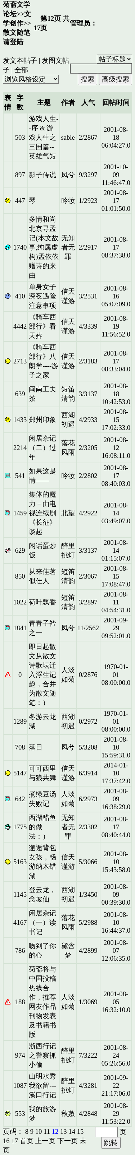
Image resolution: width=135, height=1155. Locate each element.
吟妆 (68, 200)
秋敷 (68, 1113)
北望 (68, 513)
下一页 (67, 1141)
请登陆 (13, 42)
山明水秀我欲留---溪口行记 (42, 1085)
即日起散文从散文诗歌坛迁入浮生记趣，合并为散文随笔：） (42, 674)
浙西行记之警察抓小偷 (42, 1055)
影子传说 (42, 174)
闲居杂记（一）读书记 (42, 922)
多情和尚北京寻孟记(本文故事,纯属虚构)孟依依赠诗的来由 (43, 247)
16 (6, 1141)
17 (14, 1141)
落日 (35, 747)
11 (47, 1131)
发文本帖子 (20, 60)
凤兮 (68, 174)
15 (80, 1131)
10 (38, 1131)
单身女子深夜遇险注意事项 (42, 296)
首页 (26, 1141)
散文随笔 (16, 32)
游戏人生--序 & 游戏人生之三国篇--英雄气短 (43, 137)
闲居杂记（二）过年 (42, 448)
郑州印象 (42, 419)
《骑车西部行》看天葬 (42, 326)
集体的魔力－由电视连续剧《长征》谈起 (42, 513)
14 (71, 1131)
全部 (21, 70)
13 (63, 1131)
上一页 (45, 1141)
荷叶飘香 (42, 602)
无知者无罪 (68, 247)
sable (68, 137)
